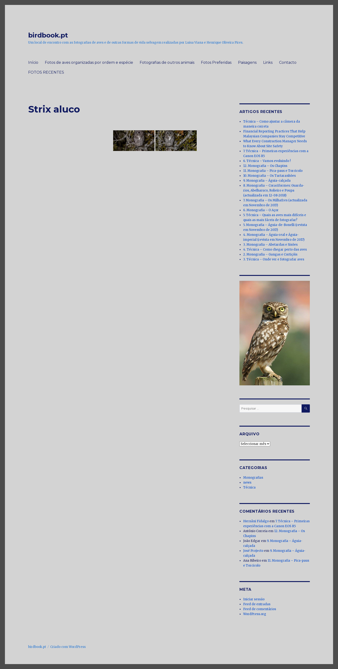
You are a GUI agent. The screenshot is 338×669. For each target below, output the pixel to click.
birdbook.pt (48, 35)
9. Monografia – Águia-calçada (267, 181)
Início (33, 62)
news (247, 483)
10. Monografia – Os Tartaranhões (269, 176)
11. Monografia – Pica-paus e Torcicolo (273, 171)
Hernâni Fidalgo (256, 521)
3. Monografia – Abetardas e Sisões (270, 245)
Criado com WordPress (68, 647)
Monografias (253, 478)
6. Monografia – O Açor (261, 210)
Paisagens (247, 62)
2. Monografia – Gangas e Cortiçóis (270, 254)
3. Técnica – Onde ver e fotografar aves (273, 259)
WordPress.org (254, 614)
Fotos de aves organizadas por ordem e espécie (89, 62)
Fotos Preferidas (216, 62)
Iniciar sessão (254, 599)
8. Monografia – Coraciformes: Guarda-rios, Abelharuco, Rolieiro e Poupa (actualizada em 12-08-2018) (273, 190)
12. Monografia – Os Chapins (265, 166)
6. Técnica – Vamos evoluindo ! (267, 161)
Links (268, 62)
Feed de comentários (259, 609)
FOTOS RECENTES (46, 72)
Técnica (249, 487)
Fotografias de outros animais (167, 62)
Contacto (287, 62)
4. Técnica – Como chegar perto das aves (275, 250)
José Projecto (253, 551)
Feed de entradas (256, 604)
